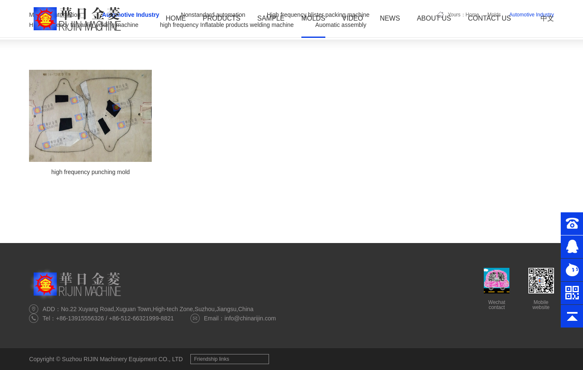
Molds (313, 18)
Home (176, 18)
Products (221, 18)
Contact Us (489, 18)
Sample (271, 18)
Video (352, 18)
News (390, 18)
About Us (434, 18)
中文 (547, 18)
